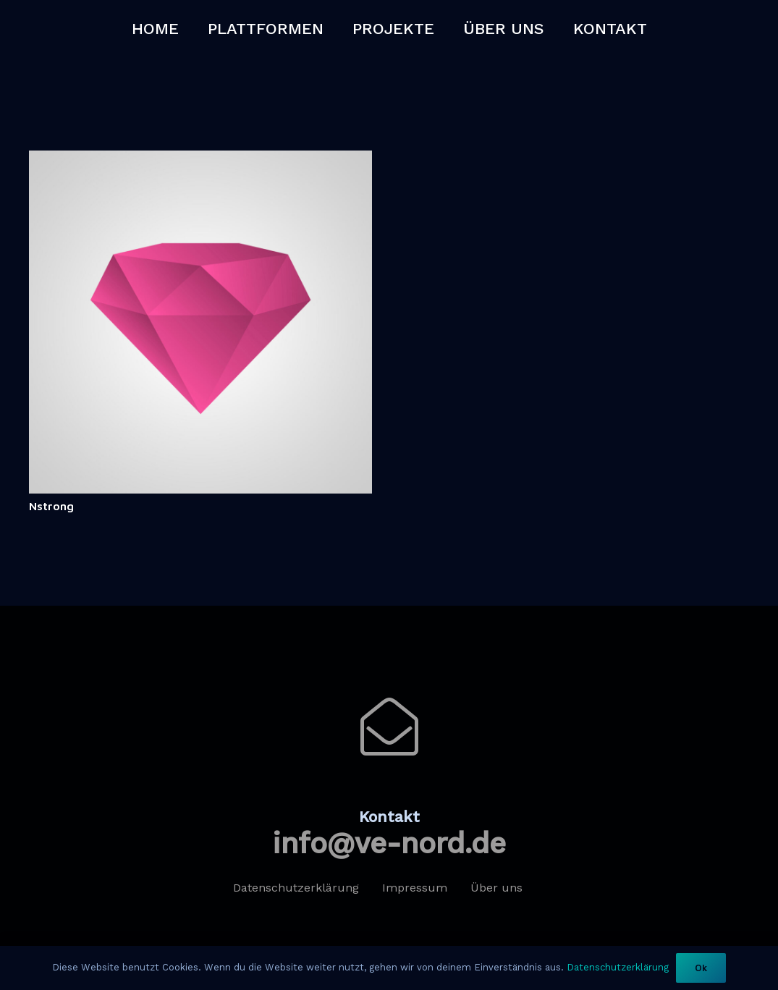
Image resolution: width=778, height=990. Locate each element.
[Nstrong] (200, 159)
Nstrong (51, 505)
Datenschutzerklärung (618, 967)
